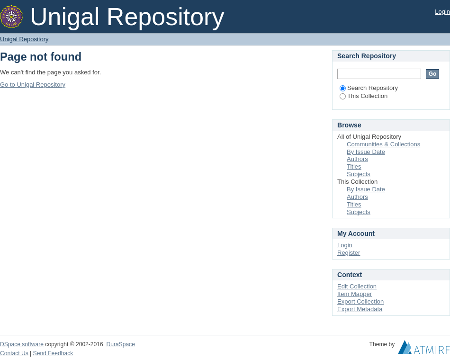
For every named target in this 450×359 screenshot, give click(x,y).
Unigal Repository (24, 39)
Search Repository (369, 87)
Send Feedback (53, 353)
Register (348, 252)
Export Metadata (359, 309)
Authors (357, 158)
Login (442, 11)
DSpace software (22, 344)
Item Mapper (354, 293)
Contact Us (14, 353)
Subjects (358, 174)
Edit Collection (357, 286)
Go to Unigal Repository (32, 84)
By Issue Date (366, 151)
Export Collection (360, 301)
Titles (354, 166)
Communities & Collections (383, 144)
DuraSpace (120, 344)
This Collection (363, 95)
